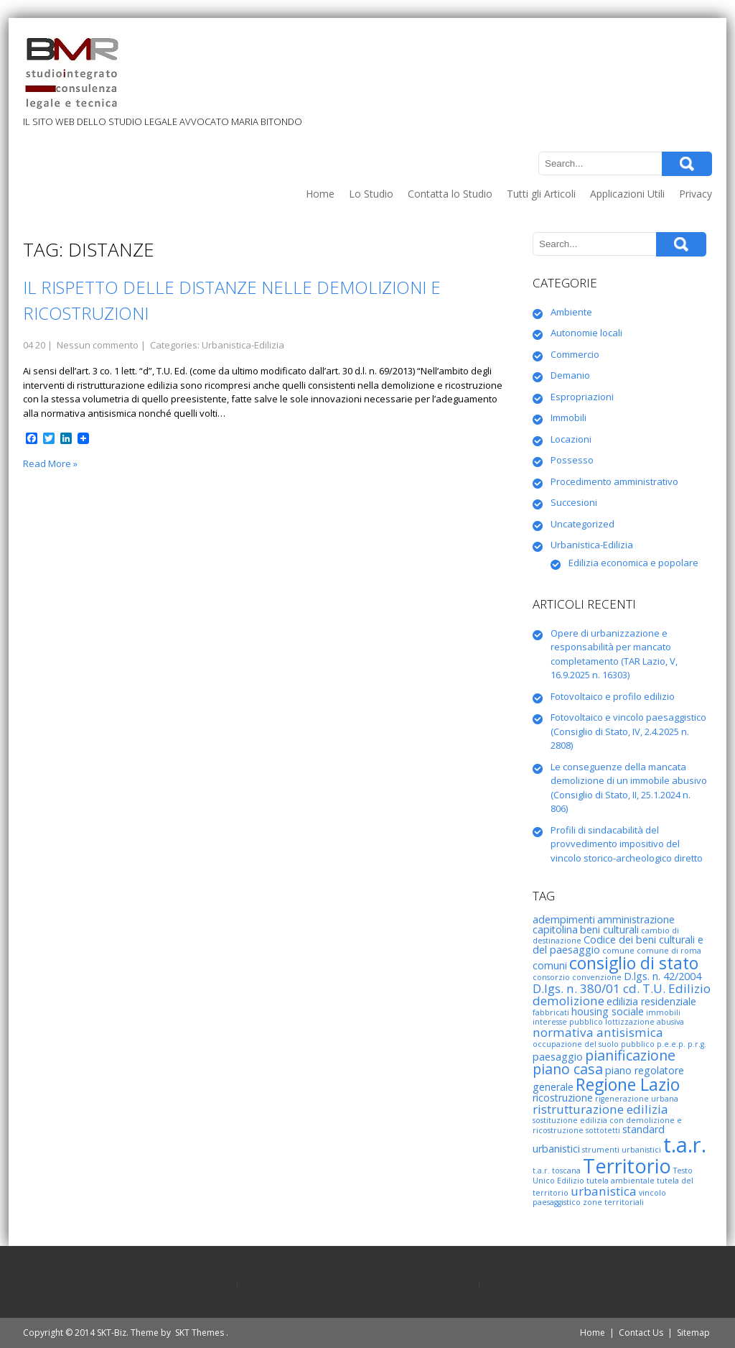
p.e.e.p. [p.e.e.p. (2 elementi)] (671, 1044)
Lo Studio (371, 193)
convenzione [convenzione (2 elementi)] (597, 977)
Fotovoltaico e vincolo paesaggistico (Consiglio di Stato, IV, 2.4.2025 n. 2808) (628, 731)
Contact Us (641, 1332)
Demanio (570, 375)
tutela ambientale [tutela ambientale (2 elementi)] (620, 1181)
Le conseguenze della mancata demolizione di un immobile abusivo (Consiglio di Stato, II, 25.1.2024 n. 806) (629, 788)
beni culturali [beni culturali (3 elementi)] (609, 929)
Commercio (575, 354)
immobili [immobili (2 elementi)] (663, 1012)
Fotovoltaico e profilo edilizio (613, 696)
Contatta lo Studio (450, 193)
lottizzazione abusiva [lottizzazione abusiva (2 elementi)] (644, 1022)
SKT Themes (199, 1332)
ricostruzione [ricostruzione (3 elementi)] (563, 1097)
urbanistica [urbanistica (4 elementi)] (604, 1191)
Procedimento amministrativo (614, 481)
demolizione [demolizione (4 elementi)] (568, 1000)
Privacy (695, 193)
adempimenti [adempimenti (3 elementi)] (564, 919)
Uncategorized (582, 523)
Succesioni (574, 502)
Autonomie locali (586, 332)
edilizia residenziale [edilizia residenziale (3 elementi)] (651, 1001)
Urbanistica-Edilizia (243, 344)
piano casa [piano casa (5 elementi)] (568, 1069)
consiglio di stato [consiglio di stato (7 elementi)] (633, 962)
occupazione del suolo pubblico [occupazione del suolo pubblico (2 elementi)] (594, 1044)
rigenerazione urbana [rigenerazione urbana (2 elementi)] (636, 1099)
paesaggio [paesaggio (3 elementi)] (558, 1056)
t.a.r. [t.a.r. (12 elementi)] (684, 1144)
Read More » (50, 463)
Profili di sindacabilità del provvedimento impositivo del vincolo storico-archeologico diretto (627, 843)
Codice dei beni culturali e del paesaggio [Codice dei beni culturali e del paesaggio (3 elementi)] (618, 944)
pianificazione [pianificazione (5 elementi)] (630, 1055)
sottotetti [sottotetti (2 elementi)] (603, 1130)
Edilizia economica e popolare (633, 562)
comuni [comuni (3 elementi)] (550, 965)
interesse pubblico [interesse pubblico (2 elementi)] (568, 1022)
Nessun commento (98, 344)
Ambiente (571, 311)
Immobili (568, 417)
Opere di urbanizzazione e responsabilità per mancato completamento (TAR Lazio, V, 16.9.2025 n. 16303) (614, 654)
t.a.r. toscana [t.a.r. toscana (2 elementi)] (557, 1170)
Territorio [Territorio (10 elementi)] (627, 1166)
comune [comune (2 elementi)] (618, 951)
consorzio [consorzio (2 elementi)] (551, 977)
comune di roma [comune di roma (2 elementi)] (669, 951)
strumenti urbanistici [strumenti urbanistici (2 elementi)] (621, 1150)
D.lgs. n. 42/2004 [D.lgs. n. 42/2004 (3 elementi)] (662, 976)
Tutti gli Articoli (541, 193)
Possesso (572, 459)
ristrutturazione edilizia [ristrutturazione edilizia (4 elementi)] (600, 1109)
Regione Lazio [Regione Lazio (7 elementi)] (628, 1084)
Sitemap (693, 1332)
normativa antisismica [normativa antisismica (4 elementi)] (598, 1032)
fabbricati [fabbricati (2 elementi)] (551, 1012)
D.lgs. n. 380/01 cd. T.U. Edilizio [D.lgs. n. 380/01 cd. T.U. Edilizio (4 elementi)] (622, 988)
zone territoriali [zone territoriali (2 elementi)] (613, 1202)
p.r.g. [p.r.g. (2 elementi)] (697, 1044)
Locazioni (571, 439)
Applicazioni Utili (627, 193)
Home (320, 193)
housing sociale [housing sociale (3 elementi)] (607, 1011)
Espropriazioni (582, 396)
